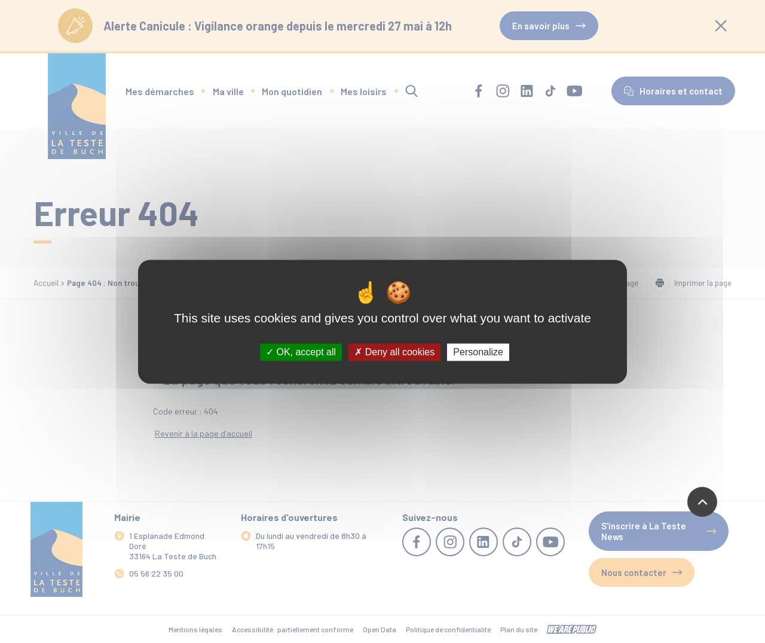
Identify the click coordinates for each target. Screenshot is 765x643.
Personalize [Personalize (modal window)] (478, 352)
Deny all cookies (394, 352)
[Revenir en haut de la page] (702, 502)
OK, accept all (301, 352)
